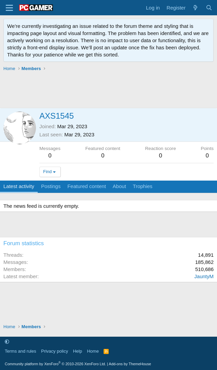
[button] (7, 341)
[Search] (209, 7)
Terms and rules (20, 351)
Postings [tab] (51, 186)
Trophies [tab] (142, 186)
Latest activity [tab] (18, 186)
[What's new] (195, 7)
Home (93, 351)
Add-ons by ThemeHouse (130, 364)
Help (77, 351)
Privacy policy (54, 351)
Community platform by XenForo (55, 364)
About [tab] (119, 186)
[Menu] (9, 8)
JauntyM (204, 276)
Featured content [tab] (86, 186)
